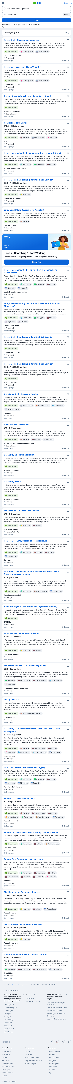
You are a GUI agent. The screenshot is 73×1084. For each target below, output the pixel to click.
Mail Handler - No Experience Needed (21, 511)
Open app (68, 3)
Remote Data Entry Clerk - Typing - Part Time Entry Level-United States (31, 271)
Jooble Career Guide (32, 1058)
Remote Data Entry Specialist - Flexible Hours (25, 541)
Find (36, 20)
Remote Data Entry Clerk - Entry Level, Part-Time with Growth (33, 153)
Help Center (6, 1055)
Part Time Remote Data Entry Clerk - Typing (24, 768)
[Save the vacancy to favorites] (68, 40)
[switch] (67, 33)
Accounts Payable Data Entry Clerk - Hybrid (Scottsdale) (30, 606)
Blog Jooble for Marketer (33, 1061)
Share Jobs (28, 1055)
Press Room (6, 1061)
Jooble (14, 1081)
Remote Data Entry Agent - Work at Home (23, 859)
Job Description (53, 1064)
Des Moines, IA (9, 1029)
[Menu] (3, 3)
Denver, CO (8, 1023)
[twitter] (63, 1042)
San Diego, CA (9, 1005)
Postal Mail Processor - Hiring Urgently (22, 67)
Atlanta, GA (8, 1026)
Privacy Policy (52, 1061)
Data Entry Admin (12, 482)
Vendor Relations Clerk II (15, 123)
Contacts (5, 1058)
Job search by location (33, 1001)
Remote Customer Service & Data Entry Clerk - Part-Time (31, 832)
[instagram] (57, 1042)
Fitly (49, 1073)
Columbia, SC (8, 1032)
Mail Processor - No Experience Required (23, 924)
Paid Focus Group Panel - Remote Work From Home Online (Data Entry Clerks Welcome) (31, 572)
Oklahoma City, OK (10, 1008)
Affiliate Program (30, 1064)
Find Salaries (52, 1067)
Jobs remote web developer (56, 1019)
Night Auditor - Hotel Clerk (16, 425)
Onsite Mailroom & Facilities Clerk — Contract (25, 954)
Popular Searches (54, 1052)
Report (65, 60)
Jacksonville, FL (9, 1020)
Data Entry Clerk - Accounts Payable (21, 394)
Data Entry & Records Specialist (19, 455)
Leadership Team (7, 1064)
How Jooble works (8, 1067)
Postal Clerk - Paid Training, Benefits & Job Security (28, 180)
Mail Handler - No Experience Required (22, 892)
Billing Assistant (12, 700)
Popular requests (12, 990)
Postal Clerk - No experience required (21, 40)
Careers (4, 1076)
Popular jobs (30, 998)
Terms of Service (54, 1058)
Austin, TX (7, 1017)
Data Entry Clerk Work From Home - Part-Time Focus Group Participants (32, 730)
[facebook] (51, 1042)
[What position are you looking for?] (36, 8)
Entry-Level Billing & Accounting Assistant (24, 210)
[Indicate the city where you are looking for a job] (36, 14)
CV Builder (51, 1070)
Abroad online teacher (54, 1011)
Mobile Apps (6, 1070)
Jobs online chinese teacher (56, 1008)
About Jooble (6, 1052)
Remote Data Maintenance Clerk (19, 798)
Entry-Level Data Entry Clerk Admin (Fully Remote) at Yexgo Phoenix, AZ (32, 304)
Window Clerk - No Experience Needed (22, 633)
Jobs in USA (52, 1055)
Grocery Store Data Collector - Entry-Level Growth (28, 96)
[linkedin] (69, 1042)
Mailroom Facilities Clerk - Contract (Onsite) (25, 666)
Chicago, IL (8, 1014)
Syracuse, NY (8, 1011)
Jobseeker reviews (8, 1073)
